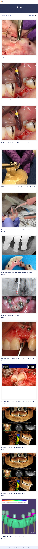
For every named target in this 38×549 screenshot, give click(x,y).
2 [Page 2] (17, 543)
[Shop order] (32, 15)
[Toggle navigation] (36, 2)
